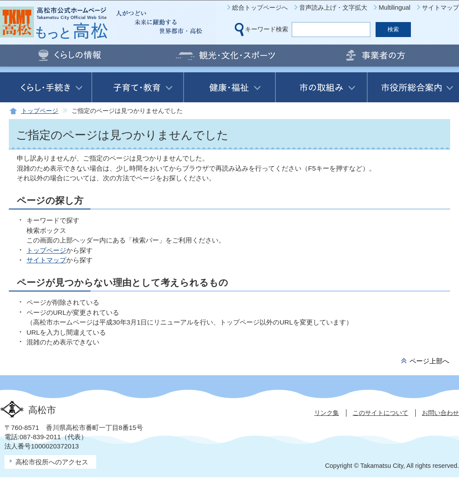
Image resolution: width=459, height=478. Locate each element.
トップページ (39, 111)
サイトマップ (440, 7)
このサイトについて (380, 412)
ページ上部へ (429, 361)
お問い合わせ (440, 412)
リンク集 (326, 412)
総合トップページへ (260, 7)
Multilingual (394, 7)
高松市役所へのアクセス (51, 462)
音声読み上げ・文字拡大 (333, 7)
